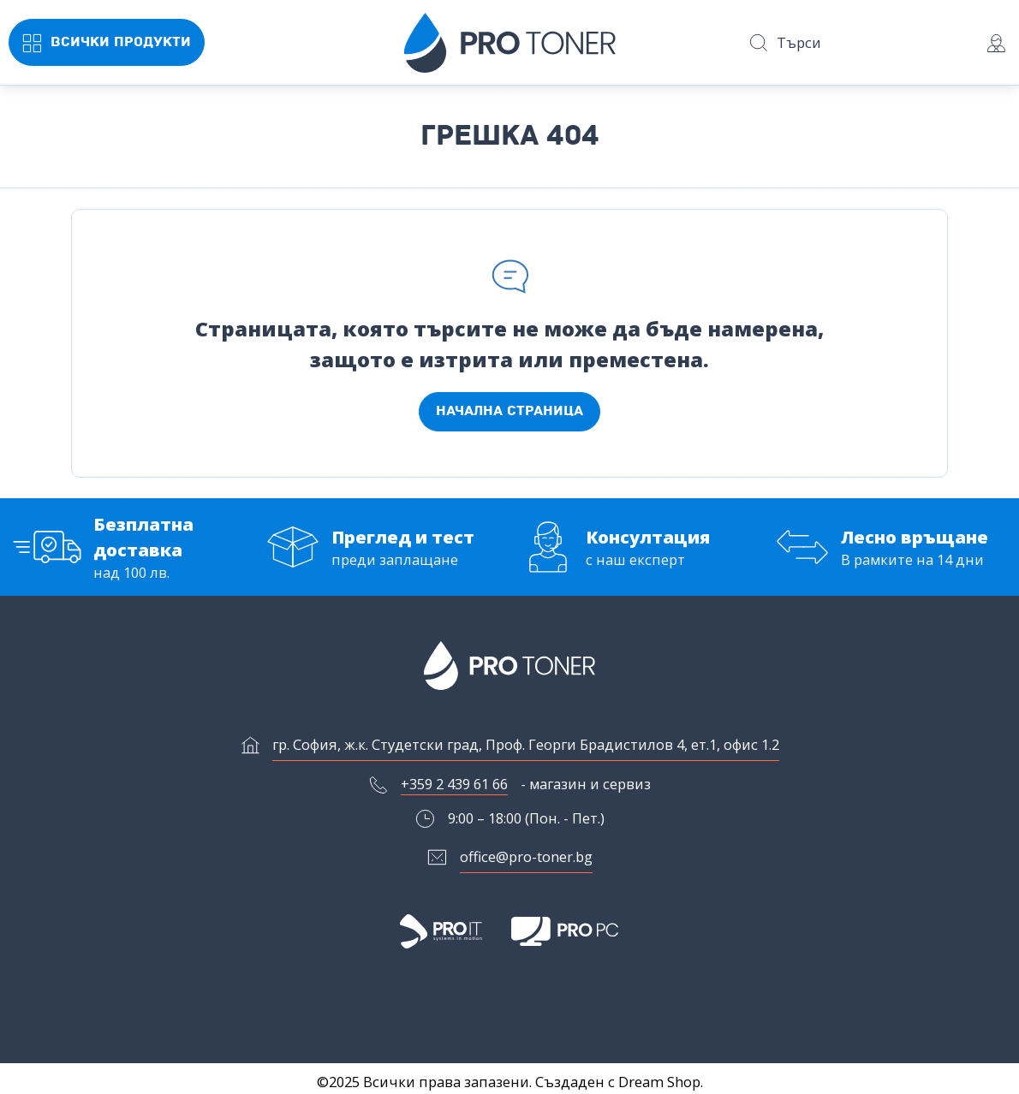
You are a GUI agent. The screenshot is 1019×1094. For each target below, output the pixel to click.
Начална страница (509, 410)
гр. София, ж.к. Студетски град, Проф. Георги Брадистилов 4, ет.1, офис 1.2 (525, 744)
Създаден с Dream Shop (617, 1081)
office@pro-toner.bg (526, 856)
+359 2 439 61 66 (454, 784)
